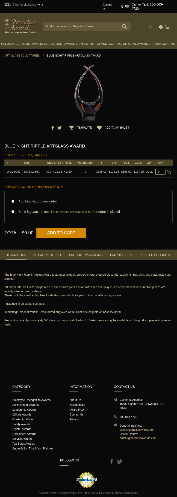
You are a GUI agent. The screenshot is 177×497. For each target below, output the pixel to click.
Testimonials (77, 405)
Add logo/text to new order (36, 201)
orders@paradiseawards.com (138, 438)
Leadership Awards (24, 409)
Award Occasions (47, 43)
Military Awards (21, 414)
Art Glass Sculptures (22, 55)
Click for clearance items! (28, 4)
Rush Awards (164, 43)
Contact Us (76, 414)
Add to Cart (61, 233)
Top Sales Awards (23, 443)
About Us (75, 400)
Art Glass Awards (105, 43)
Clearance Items (15, 43)
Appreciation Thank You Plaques (32, 448)
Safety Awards (21, 424)
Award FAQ (76, 409)
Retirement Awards (24, 434)
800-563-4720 (128, 417)
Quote (149, 171)
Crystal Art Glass (22, 419)
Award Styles (76, 43)
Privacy (74, 419)
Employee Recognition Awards (31, 400)
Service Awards (22, 438)
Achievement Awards (25, 405)
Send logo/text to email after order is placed (88, 212)
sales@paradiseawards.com (137, 429)
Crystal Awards (136, 43)
